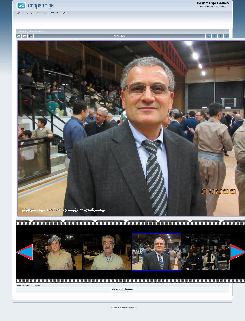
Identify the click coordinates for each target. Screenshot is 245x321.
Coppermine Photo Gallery (128, 307)
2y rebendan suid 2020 (36, 31)
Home (21, 31)
